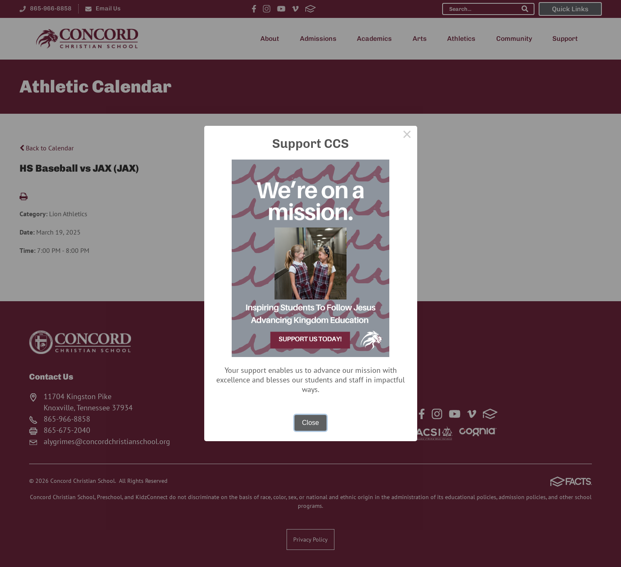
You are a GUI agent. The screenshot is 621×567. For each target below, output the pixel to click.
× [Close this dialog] (407, 136)
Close (310, 422)
